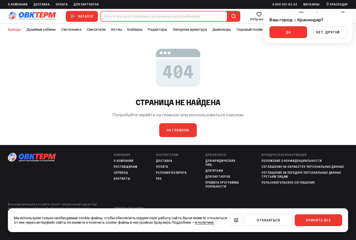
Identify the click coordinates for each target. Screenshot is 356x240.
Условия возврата (171, 172)
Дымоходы (221, 29)
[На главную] (32, 16)
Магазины (311, 4)
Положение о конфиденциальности (292, 161)
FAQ (159, 178)
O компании (18, 4)
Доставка (42, 4)
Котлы (116, 29)
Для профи (214, 170)
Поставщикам (125, 166)
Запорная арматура (190, 29)
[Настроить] (236, 220)
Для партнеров (86, 4)
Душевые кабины (41, 29)
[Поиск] (232, 16)
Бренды (14, 29)
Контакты (122, 178)
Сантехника (71, 29)
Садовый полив (250, 29)
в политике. (204, 222)
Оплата (62, 4)
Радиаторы (157, 29)
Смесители (96, 29)
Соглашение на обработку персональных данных (303, 166)
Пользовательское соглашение (288, 182)
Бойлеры (134, 29)
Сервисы (121, 172)
